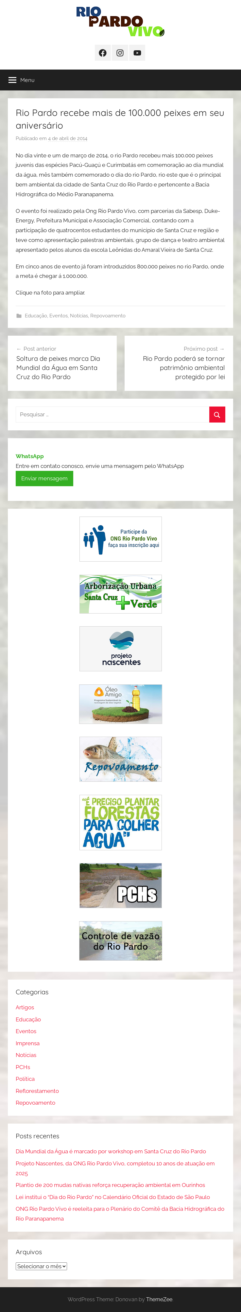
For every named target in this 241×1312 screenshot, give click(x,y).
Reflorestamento (37, 1091)
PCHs (23, 1067)
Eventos (58, 316)
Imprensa (28, 1043)
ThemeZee (159, 1299)
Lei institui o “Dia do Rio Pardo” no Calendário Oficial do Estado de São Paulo (113, 1197)
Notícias (79, 316)
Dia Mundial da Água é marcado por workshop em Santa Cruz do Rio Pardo (111, 1151)
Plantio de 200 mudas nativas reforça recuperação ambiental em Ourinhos (110, 1185)
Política (25, 1079)
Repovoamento (108, 316)
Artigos (25, 1007)
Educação (36, 316)
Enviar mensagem (44, 478)
